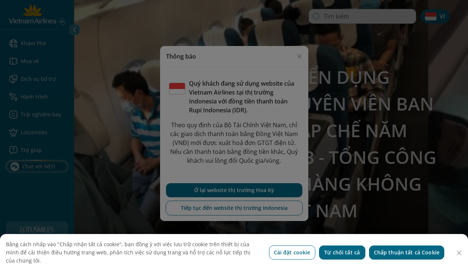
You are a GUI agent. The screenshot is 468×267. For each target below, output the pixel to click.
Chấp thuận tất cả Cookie (406, 259)
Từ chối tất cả (342, 259)
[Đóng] (459, 260)
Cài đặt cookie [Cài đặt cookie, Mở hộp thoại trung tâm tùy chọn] (292, 259)
